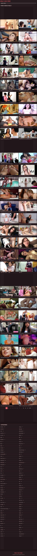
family (2, 485)
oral (20, 454)
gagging (2, 490)
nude (21, 448)
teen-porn (21, 500)
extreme (2, 477)
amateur (3, 427)
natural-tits (22, 443)
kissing (2, 527)
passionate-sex (22, 462)
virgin (21, 510)
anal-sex (2, 435)
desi (2, 466)
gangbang (3, 492)
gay (2, 496)
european (2, 475)
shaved (21, 485)
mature (21, 435)
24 (27, 408)
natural (21, 441)
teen (21, 498)
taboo (21, 492)
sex (20, 481)
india (2, 510)
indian (2, 513)
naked (21, 439)
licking (21, 427)
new (20, 445)
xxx (20, 529)
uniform (21, 504)
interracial (3, 519)
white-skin (21, 523)
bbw (2, 443)
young (21, 531)
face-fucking (3, 479)
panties (21, 460)
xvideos (21, 527)
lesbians (2, 536)
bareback (2, 439)
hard (2, 506)
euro (2, 473)
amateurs (3, 429)
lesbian (2, 534)
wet (20, 517)
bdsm (2, 445)
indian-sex (3, 517)
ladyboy (2, 529)
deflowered (3, 464)
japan (2, 521)
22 (23, 408)
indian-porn (3, 515)
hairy (2, 500)
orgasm (21, 456)
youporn (21, 536)
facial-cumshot (3, 483)
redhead (21, 479)
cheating (2, 452)
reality (21, 477)
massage (21, 429)
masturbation (22, 433)
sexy (20, 483)
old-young (21, 452)
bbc (2, 441)
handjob (2, 504)
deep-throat (3, 458)
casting (2, 450)
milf (20, 437)
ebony (2, 469)
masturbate (21, 431)
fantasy (2, 487)
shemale (21, 490)
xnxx (20, 525)
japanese (2, 523)
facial (2, 481)
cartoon (2, 448)
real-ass (21, 473)
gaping (2, 494)
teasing (21, 496)
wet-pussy (21, 519)
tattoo (21, 494)
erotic (2, 471)
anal (2, 431)
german (2, 498)
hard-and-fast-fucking (5, 508)
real (20, 471)
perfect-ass (21, 469)
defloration (3, 462)
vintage (21, 508)
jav (1, 525)
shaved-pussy (22, 487)
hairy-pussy (3, 502)
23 (25, 408)
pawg (20, 464)
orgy (20, 458)
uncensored (22, 502)
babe (2, 437)
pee (20, 466)
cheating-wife (3, 454)
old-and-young (22, 450)
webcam (21, 515)
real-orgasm (22, 475)
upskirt (21, 506)
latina (2, 531)
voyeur (21, 513)
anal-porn (3, 433)
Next (30, 408)
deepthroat (3, 460)
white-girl (21, 521)
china (2, 456)
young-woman (22, 534)
